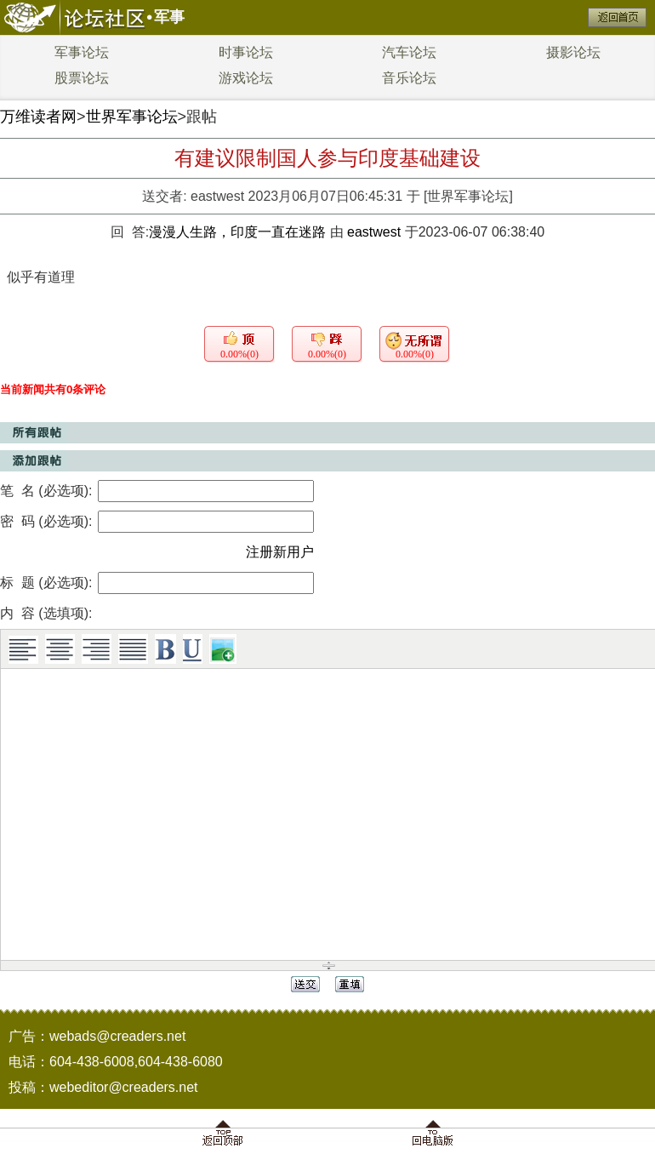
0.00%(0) (239, 354)
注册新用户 (280, 552)
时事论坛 (246, 52)
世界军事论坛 (132, 116)
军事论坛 (81, 52)
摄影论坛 (573, 52)
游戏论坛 (246, 78)
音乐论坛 (409, 78)
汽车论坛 (409, 52)
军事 (169, 17)
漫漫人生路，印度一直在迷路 (239, 232)
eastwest (217, 196)
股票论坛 (81, 78)
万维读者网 (38, 116)
